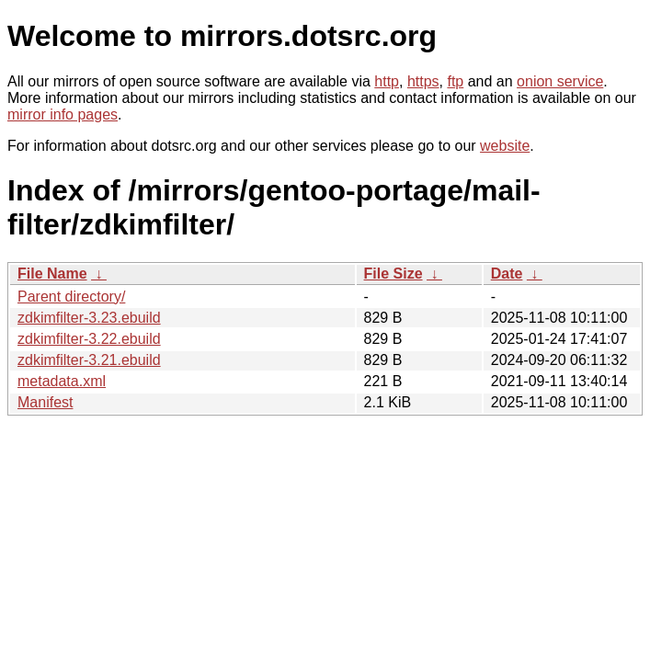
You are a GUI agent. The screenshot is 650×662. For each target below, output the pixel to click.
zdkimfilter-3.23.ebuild (89, 317)
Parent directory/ (71, 296)
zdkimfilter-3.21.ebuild (89, 360)
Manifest (45, 402)
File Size (393, 273)
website (505, 146)
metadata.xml (61, 381)
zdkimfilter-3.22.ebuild (89, 339)
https (423, 81)
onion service (560, 81)
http (386, 81)
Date (507, 273)
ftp (455, 81)
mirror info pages (62, 114)
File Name (52, 273)
